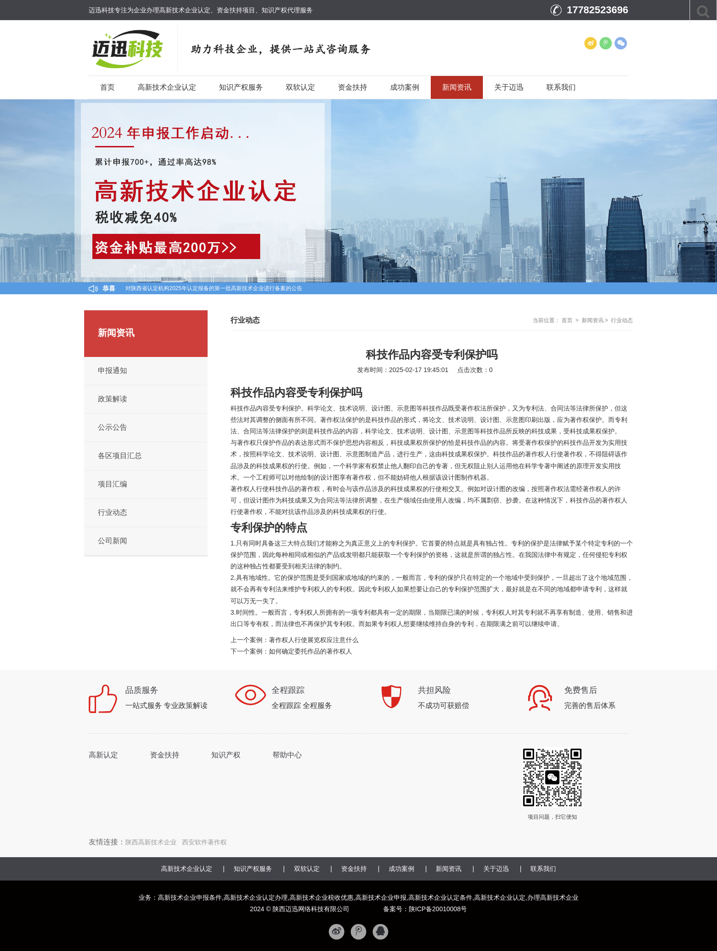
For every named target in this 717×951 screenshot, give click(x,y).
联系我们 (561, 87)
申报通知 (112, 370)
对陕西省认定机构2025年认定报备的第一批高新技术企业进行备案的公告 (213, 288)
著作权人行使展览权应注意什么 (313, 639)
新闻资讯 (456, 87)
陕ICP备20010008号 (438, 909)
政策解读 (112, 399)
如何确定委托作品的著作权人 (310, 651)
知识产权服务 (241, 87)
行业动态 (622, 320)
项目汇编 (112, 484)
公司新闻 (112, 541)
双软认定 (300, 87)
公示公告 (112, 427)
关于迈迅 (509, 87)
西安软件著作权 (204, 842)
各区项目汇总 (120, 455)
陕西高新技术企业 (151, 842)
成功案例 (404, 87)
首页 (107, 87)
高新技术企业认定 (167, 87)
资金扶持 (352, 87)
